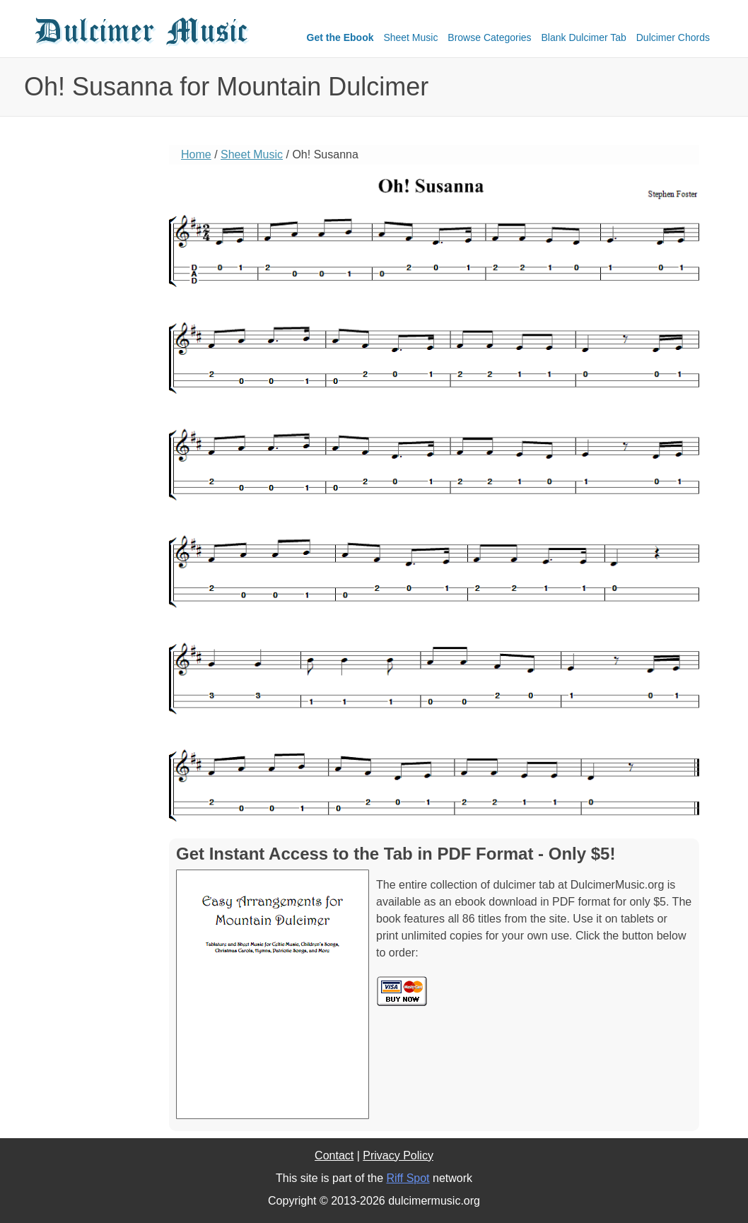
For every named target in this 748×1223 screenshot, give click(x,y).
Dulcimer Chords (673, 37)
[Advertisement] (87, 364)
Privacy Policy (398, 1155)
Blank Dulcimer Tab (584, 37)
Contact (334, 1155)
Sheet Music (410, 37)
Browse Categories (489, 37)
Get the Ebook (340, 37)
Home (196, 154)
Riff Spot (407, 1178)
